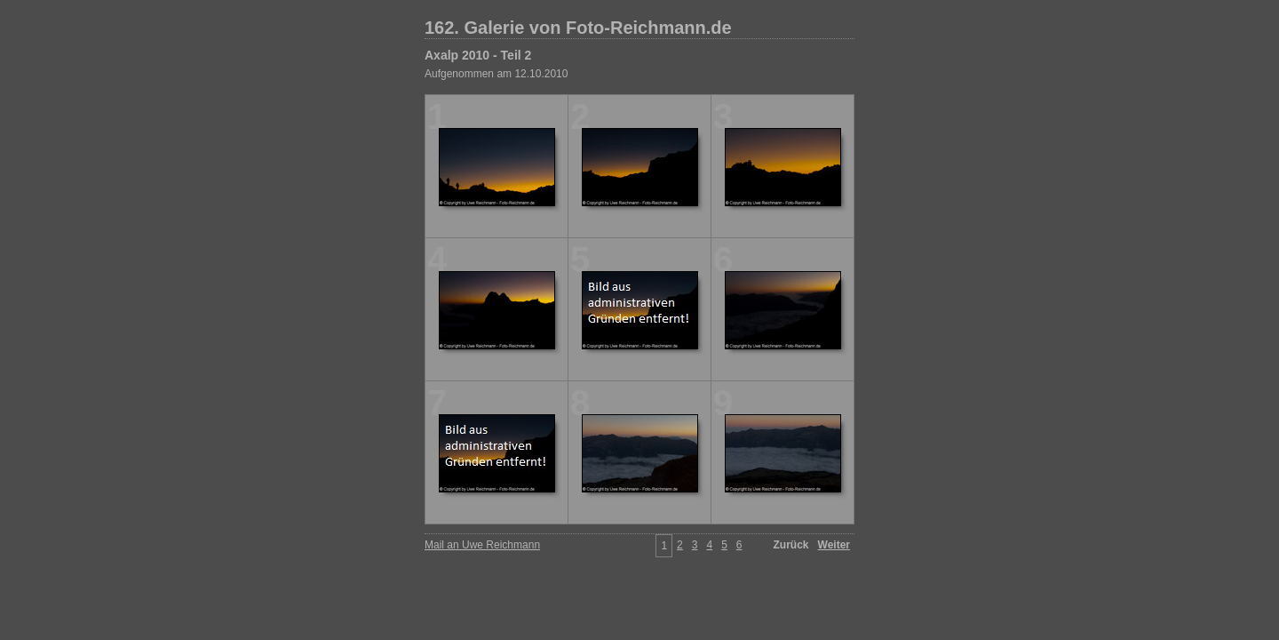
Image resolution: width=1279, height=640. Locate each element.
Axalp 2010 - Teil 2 (478, 55)
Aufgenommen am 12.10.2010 (496, 74)
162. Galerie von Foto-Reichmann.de (578, 27)
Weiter (834, 545)
